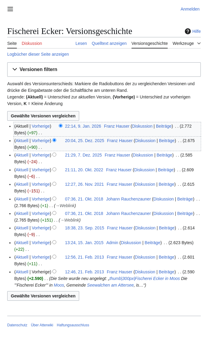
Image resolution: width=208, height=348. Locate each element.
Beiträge (164, 126)
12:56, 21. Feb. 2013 (84, 257)
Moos (59, 285)
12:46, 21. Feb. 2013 (84, 271)
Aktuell (22, 140)
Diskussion (142, 126)
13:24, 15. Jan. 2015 (84, 242)
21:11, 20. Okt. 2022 (84, 169)
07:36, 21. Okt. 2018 (84, 199)
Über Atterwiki (42, 325)
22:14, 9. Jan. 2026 (83, 126)
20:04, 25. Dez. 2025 (84, 140)
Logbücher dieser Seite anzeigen (38, 54)
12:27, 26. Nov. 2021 (84, 184)
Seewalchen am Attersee (110, 285)
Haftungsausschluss (73, 325)
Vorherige (41, 126)
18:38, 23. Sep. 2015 (84, 227)
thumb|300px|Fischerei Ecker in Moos (145, 278)
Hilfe (192, 31)
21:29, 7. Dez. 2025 (83, 155)
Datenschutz (17, 325)
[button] (104, 70)
